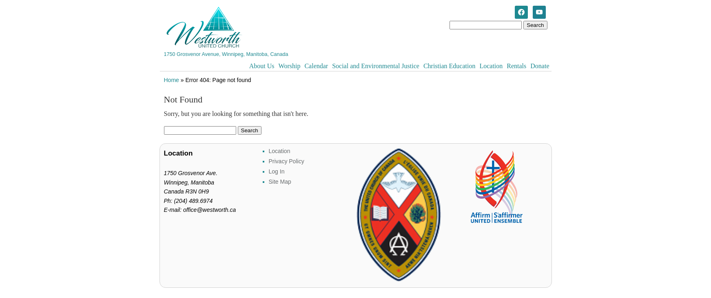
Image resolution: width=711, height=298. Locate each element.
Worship (290, 65)
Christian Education (449, 65)
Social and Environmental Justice (375, 65)
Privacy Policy (286, 161)
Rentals (516, 65)
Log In (277, 171)
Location (491, 65)
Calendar (316, 65)
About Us (262, 65)
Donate (539, 65)
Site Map (280, 181)
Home (171, 80)
